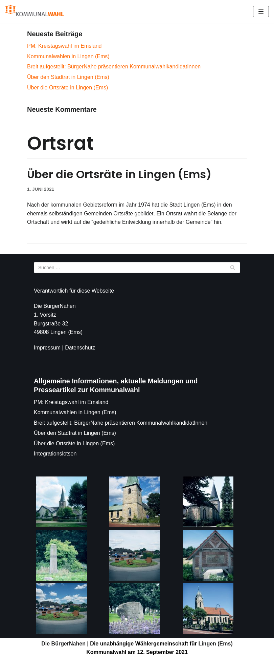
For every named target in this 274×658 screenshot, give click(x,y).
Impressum (47, 348)
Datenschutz (80, 348)
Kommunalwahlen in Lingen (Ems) (68, 56)
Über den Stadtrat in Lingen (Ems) (68, 77)
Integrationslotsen (55, 454)
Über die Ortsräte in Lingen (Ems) (67, 87)
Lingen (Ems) (215, 643)
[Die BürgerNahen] (34, 11)
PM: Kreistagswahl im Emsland (64, 46)
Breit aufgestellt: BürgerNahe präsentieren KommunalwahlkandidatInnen (114, 66)
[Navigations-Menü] (261, 11)
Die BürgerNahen (63, 643)
